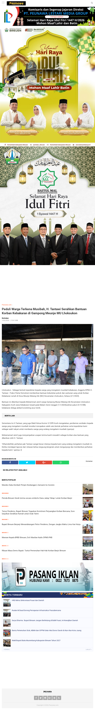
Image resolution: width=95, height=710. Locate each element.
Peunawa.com (7, 305)
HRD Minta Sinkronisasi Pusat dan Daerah (28, 600)
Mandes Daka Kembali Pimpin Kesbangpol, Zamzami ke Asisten (28, 485)
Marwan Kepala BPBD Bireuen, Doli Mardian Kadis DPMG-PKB (27, 537)
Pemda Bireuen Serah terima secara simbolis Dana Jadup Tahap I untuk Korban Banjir (37, 498)
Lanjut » (89, 649)
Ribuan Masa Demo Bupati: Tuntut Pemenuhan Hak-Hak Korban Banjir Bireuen (34, 550)
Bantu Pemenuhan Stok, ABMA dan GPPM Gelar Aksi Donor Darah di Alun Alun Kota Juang (46, 630)
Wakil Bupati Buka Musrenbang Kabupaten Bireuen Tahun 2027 (36, 640)
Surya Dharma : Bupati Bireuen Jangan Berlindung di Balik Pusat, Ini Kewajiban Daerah (45, 620)
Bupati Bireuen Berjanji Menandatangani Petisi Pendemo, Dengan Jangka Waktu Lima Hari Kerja (41, 524)
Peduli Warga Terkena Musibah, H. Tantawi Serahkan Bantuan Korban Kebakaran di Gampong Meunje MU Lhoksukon (44, 311)
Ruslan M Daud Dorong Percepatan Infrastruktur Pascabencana (36, 610)
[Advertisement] (47, 283)
